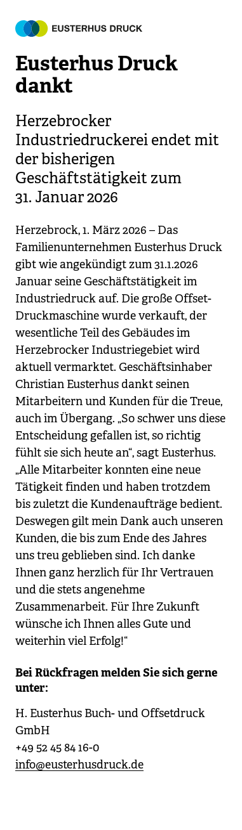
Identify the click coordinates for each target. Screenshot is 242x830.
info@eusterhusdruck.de (79, 765)
